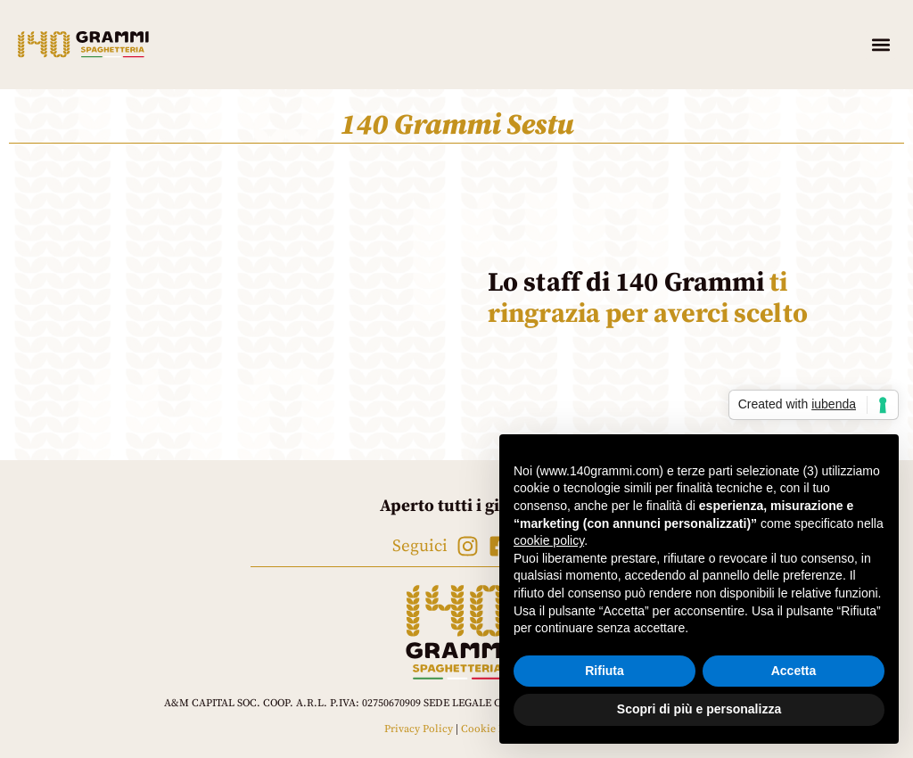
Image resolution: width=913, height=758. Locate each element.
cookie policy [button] (549, 540)
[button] (880, 45)
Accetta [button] (794, 670)
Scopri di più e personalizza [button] (699, 709)
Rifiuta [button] (604, 670)
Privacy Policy (418, 729)
